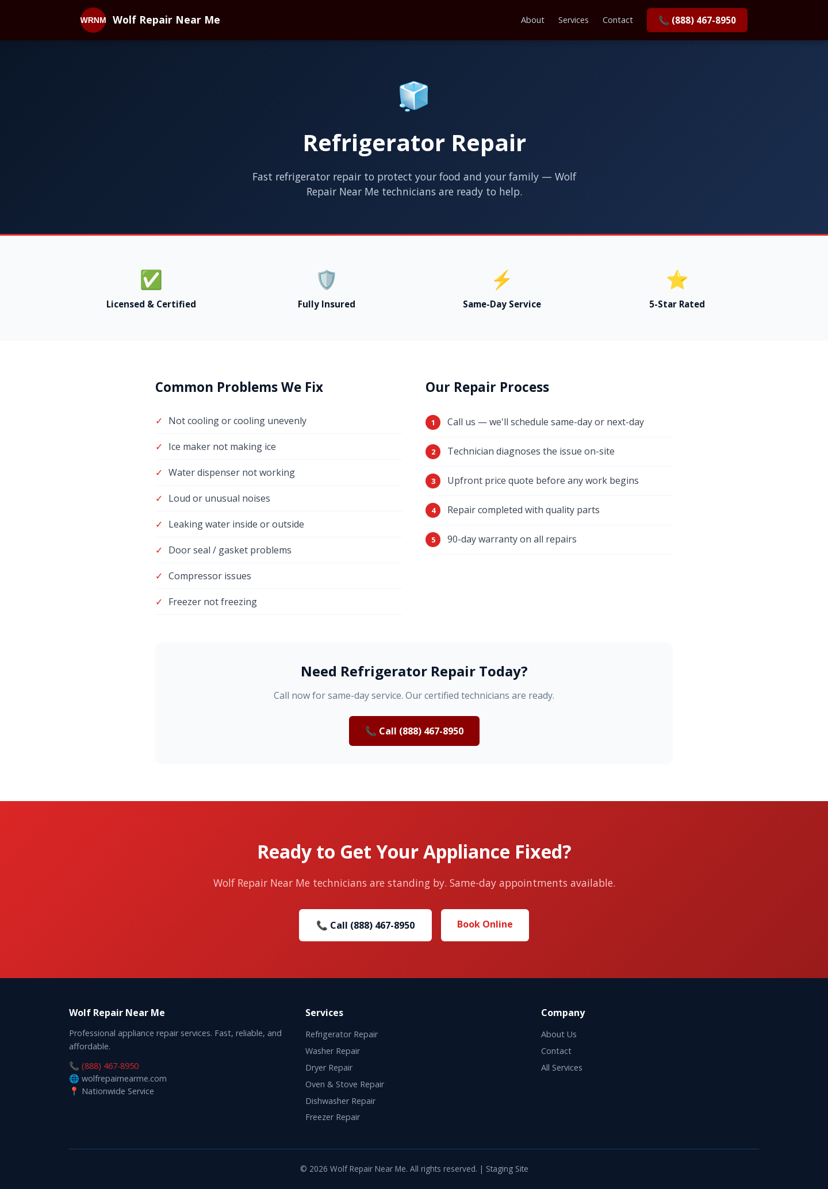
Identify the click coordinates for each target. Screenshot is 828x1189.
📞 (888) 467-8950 (697, 20)
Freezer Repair (332, 1116)
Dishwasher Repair (340, 1100)
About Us (559, 1034)
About (533, 19)
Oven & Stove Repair (344, 1084)
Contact (618, 19)
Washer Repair (332, 1050)
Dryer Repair (328, 1067)
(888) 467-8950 (110, 1065)
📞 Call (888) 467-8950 (414, 731)
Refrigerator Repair (341, 1034)
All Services (561, 1067)
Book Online (485, 924)
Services (573, 19)
